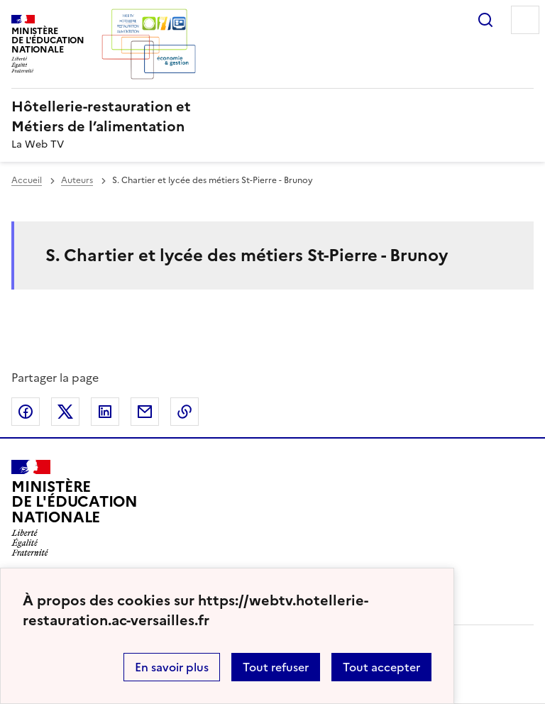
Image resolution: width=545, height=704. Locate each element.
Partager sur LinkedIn (105, 411)
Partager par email (145, 411)
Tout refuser (276, 667)
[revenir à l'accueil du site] (272, 116)
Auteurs (77, 180)
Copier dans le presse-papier (184, 411)
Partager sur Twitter (65, 411)
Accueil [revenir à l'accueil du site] (26, 180)
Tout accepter (381, 667)
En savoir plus (172, 667)
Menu (525, 20)
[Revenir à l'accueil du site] (74, 508)
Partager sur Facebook (25, 411)
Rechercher (485, 20)
